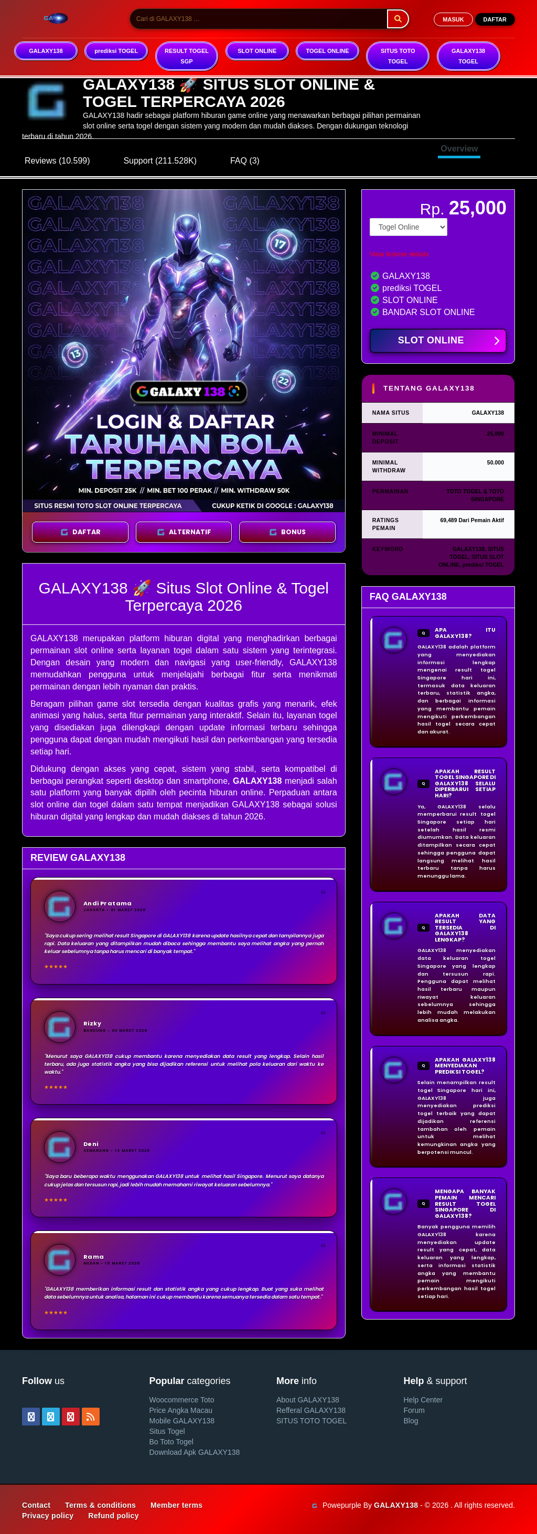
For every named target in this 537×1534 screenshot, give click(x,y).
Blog (411, 1421)
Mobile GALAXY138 (182, 1421)
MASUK (453, 19)
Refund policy (113, 1515)
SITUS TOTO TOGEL (398, 56)
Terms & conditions (100, 1505)
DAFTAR (495, 19)
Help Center (423, 1400)
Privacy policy (47, 1515)
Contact (36, 1505)
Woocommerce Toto (181, 1400)
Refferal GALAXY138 (311, 1410)
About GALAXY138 (307, 1400)
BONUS (287, 532)
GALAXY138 (45, 51)
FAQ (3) (245, 160)
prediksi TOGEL (116, 51)
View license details (399, 254)
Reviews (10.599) (57, 160)
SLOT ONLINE (257, 51)
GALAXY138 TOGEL (468, 56)
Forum (414, 1410)
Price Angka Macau (181, 1410)
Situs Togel (167, 1431)
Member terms (176, 1505)
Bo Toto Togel (171, 1442)
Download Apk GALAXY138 (194, 1452)
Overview (459, 148)
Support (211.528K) (160, 160)
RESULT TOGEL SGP (187, 56)
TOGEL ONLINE (327, 51)
